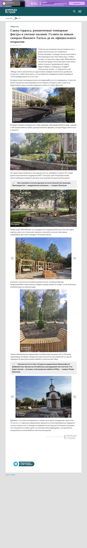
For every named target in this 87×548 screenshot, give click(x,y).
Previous (12, 151)
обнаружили (15, 423)
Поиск (74, 11)
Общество (14, 26)
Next (74, 151)
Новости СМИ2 (10, 475)
